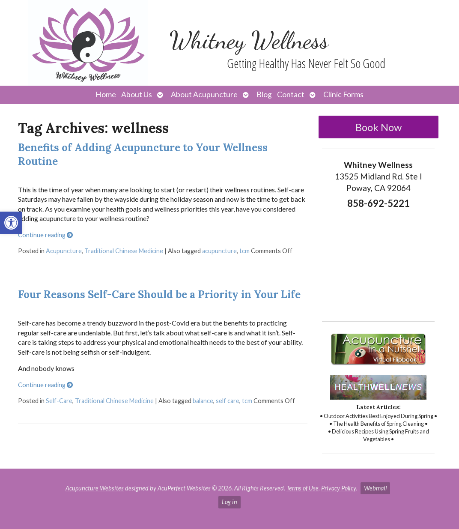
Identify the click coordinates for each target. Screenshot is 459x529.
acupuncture (219, 250)
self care (227, 400)
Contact (290, 94)
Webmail (375, 488)
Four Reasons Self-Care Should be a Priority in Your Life (159, 294)
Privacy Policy (338, 488)
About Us (136, 94)
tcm (244, 250)
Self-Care (59, 400)
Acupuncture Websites (95, 488)
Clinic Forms (343, 94)
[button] (11, 223)
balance (203, 400)
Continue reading (45, 235)
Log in (229, 501)
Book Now (378, 127)
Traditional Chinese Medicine (123, 250)
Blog (264, 94)
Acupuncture (64, 250)
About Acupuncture (204, 94)
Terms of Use (302, 488)
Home (105, 94)
